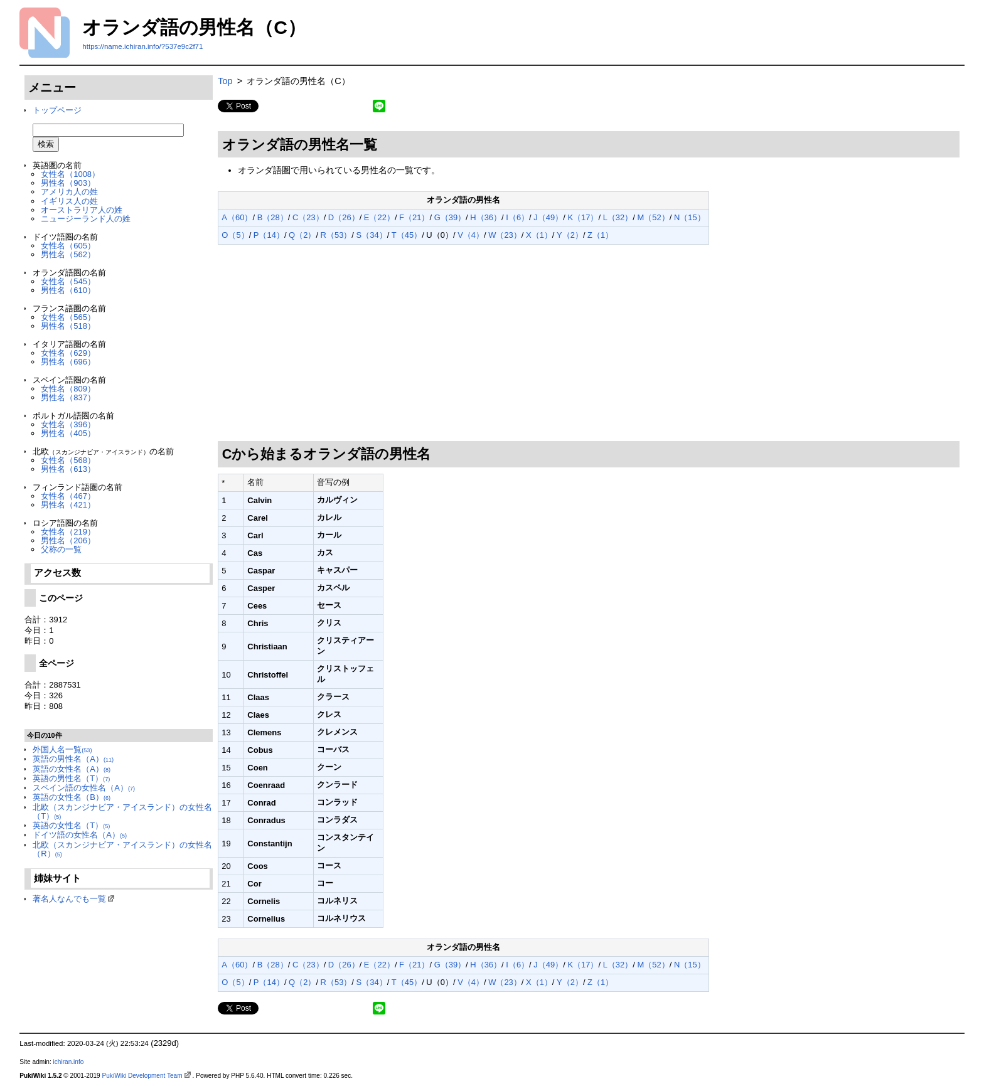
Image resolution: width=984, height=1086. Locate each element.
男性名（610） (68, 290)
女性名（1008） (70, 174)
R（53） (336, 235)
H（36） (485, 217)
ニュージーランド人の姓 (86, 218)
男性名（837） (68, 397)
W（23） (504, 235)
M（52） (653, 217)
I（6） (517, 217)
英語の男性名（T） (71, 778)
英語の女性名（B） (71, 797)
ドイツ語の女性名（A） (80, 834)
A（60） (237, 217)
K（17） (582, 217)
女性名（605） (68, 245)
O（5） (235, 235)
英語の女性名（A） (71, 769)
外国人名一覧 (62, 749)
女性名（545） (68, 281)
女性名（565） (68, 317)
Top (225, 81)
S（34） (371, 235)
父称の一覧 (61, 549)
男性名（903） (68, 183)
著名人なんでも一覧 (69, 898)
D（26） (344, 217)
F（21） (414, 217)
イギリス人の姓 (69, 201)
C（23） (308, 217)
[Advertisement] (589, 343)
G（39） (450, 217)
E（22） (379, 217)
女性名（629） (68, 353)
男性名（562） (68, 254)
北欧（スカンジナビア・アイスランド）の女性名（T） (122, 811)
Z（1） (600, 235)
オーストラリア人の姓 (81, 210)
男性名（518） (68, 326)
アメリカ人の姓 (69, 191)
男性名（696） (68, 361)
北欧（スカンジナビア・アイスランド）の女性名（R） (122, 849)
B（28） (272, 217)
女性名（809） (68, 388)
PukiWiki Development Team (142, 1075)
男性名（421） (68, 504)
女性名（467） (68, 496)
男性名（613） (68, 469)
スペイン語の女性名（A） (84, 787)
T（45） (407, 235)
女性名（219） (68, 531)
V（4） (470, 235)
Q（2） (302, 235)
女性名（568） (68, 460)
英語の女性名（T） (71, 825)
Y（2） (570, 235)
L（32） (618, 217)
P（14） (269, 235)
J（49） (548, 217)
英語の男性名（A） (73, 759)
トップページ (57, 110)
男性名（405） (68, 433)
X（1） (539, 235)
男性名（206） (68, 540)
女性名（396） (68, 424)
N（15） (689, 217)
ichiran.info (68, 1061)
